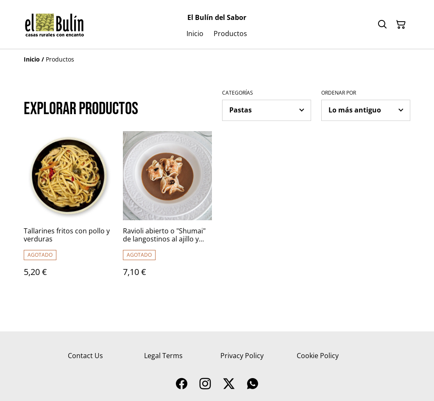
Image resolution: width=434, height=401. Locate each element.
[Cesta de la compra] (401, 24)
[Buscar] (382, 24)
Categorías (237, 93)
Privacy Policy (242, 355)
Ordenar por (338, 93)
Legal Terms (163, 355)
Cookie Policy (318, 355)
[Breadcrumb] (217, 59)
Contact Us (85, 355)
